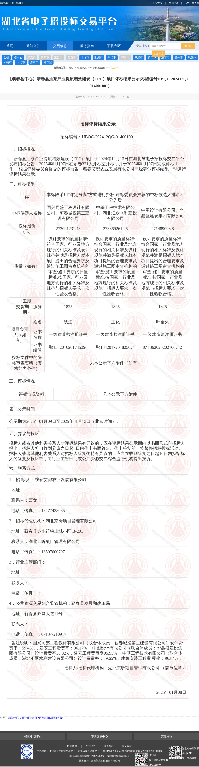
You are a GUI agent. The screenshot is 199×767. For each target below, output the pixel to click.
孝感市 (138, 57)
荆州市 (98, 57)
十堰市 (85, 57)
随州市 (179, 57)
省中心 (18, 57)
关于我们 (90, 746)
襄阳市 (45, 57)
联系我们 (72, 746)
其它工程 (113, 67)
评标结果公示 (97, 67)
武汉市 (31, 57)
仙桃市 (7, 62)
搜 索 (188, 46)
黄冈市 (152, 57)
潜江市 (34, 62)
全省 (6, 57)
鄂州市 (125, 57)
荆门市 (112, 57)
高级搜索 (158, 53)
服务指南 (87, 46)
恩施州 (192, 57)
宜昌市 (58, 57)
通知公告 (33, 46)
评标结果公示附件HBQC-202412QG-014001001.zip (35, 718)
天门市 (21, 62)
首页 (9, 46)
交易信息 (60, 46)
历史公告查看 (192, 3)
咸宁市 (165, 57)
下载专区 (114, 46)
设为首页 (157, 3)
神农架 (48, 62)
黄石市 (72, 57)
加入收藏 (173, 3)
